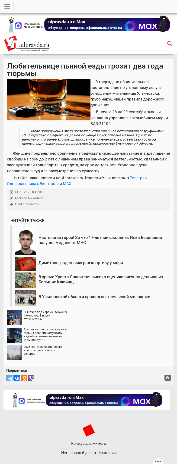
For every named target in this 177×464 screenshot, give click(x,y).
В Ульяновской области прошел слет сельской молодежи (94, 296)
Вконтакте (49, 183)
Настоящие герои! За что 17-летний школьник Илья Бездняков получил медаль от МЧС (100, 240)
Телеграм (139, 178)
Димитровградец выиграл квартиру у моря (81, 262)
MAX (67, 183)
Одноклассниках (22, 183)
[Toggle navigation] (7, 6)
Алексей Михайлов (29, 198)
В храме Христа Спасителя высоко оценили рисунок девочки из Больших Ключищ (101, 279)
